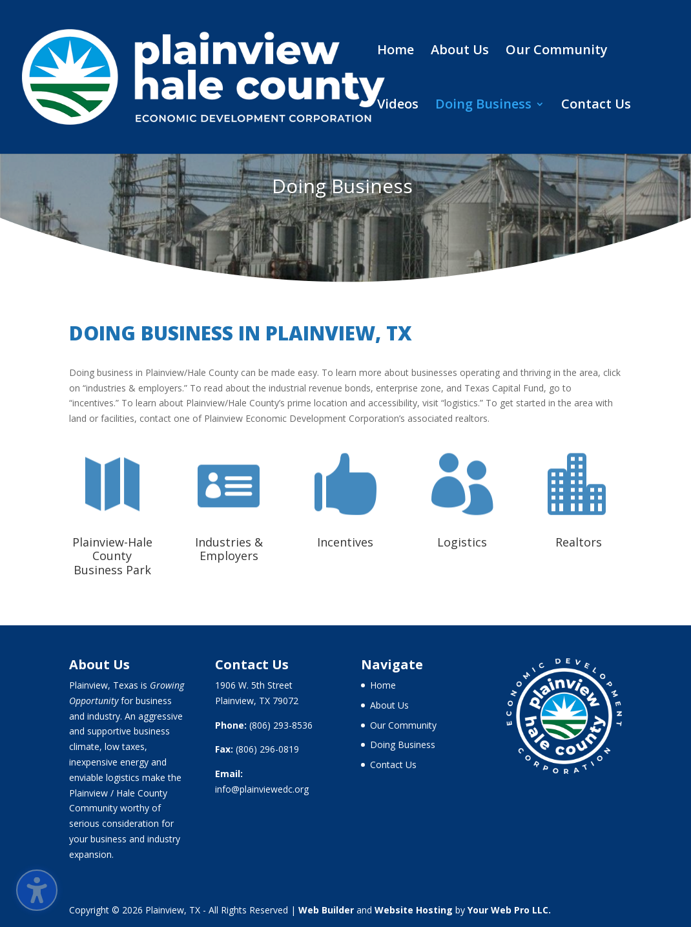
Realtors (578, 542)
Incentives (345, 542)
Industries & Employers (229, 549)
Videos (397, 105)
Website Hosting (414, 910)
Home (395, 51)
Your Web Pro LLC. (509, 910)
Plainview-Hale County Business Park (112, 556)
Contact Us (596, 105)
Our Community (557, 51)
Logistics (462, 542)
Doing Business (483, 105)
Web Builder (326, 910)
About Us (460, 51)
